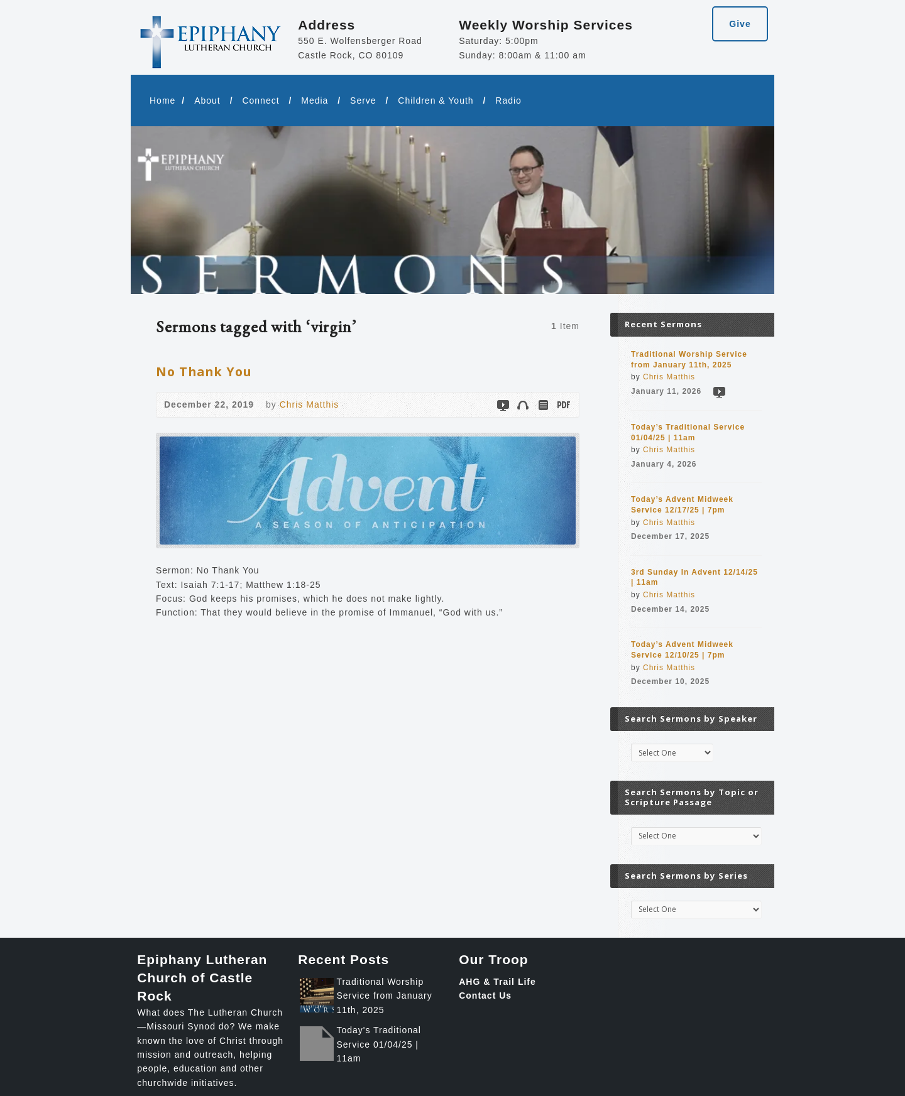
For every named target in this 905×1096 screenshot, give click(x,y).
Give (739, 24)
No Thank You (204, 371)
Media (314, 100)
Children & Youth (435, 100)
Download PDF (563, 405)
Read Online (542, 405)
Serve (363, 100)
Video (502, 405)
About (207, 100)
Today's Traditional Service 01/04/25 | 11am (378, 1044)
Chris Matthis (309, 404)
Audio (522, 405)
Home (162, 100)
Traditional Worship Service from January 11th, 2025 (384, 996)
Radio (508, 100)
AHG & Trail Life (497, 982)
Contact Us (485, 995)
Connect (260, 100)
